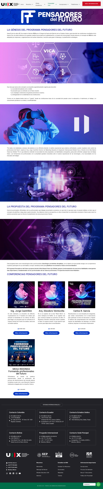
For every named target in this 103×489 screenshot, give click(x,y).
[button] (91, 4)
